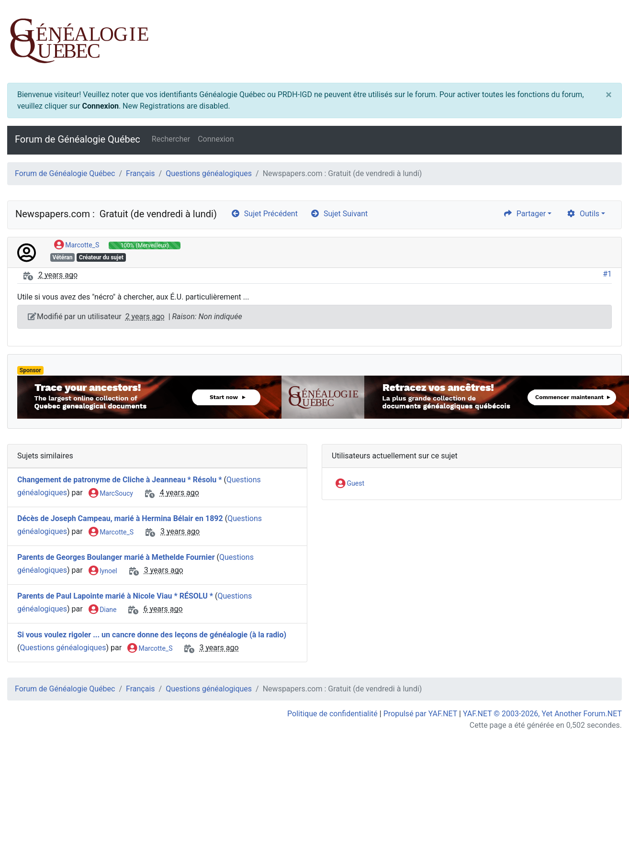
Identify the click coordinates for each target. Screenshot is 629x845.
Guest (350, 483)
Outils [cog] (582, 213)
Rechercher (171, 139)
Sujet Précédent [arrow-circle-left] (264, 213)
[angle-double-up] (603, 815)
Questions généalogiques (209, 173)
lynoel (103, 571)
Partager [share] (524, 213)
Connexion (100, 106)
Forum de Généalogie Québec (77, 139)
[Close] (608, 94)
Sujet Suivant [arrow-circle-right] (339, 213)
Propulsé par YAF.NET (420, 713)
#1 (607, 273)
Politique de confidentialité (332, 713)
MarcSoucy (111, 493)
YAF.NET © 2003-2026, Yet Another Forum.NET (542, 713)
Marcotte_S (76, 245)
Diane (103, 610)
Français (140, 173)
